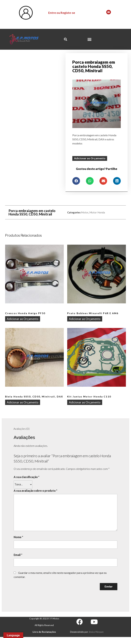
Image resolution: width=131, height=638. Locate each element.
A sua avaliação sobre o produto (35, 490)
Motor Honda (97, 212)
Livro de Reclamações (44, 632)
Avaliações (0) (21, 428)
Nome (18, 536)
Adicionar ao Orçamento (89, 158)
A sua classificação (26, 476)
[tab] (21, 428)
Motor (84, 212)
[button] (89, 39)
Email (18, 554)
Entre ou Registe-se (61, 13)
